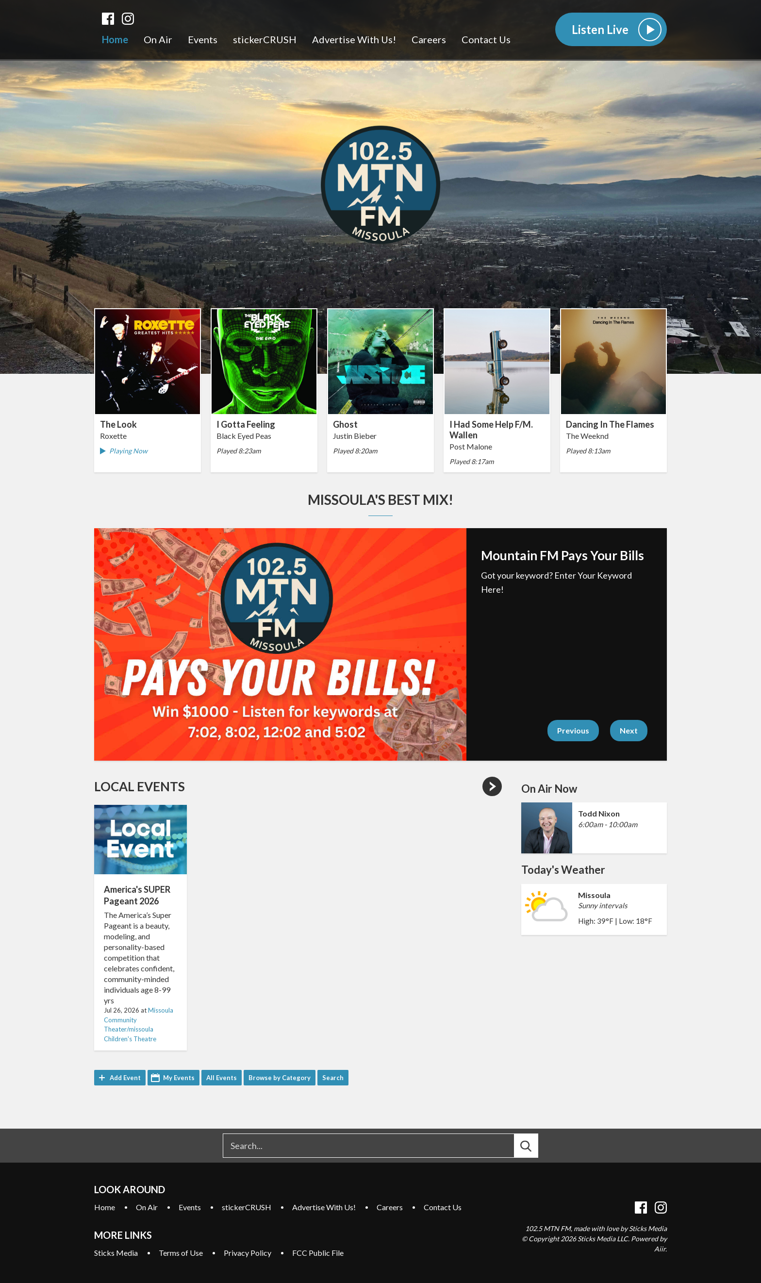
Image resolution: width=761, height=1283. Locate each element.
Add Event (125, 1078)
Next (629, 730)
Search (333, 1078)
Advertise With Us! (354, 39)
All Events (221, 1078)
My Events (179, 1078)
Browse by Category (279, 1078)
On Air (158, 39)
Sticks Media (116, 1252)
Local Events (139, 786)
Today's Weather (563, 869)
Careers (429, 39)
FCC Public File (318, 1252)
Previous (573, 730)
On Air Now (549, 788)
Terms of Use (181, 1252)
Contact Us (486, 39)
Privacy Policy (247, 1252)
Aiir (659, 1249)
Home (115, 39)
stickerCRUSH (265, 39)
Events (202, 39)
